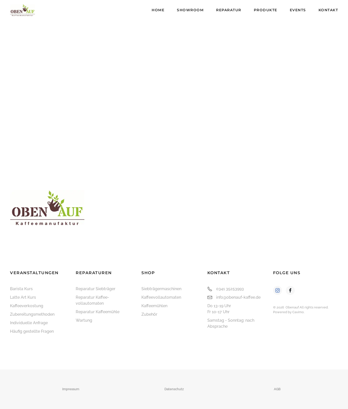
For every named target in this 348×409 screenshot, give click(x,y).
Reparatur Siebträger (95, 288)
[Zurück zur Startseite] (22, 10)
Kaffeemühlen (154, 305)
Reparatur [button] (228, 10)
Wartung (84, 320)
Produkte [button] (265, 10)
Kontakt (328, 10)
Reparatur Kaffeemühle (97, 311)
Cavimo (298, 312)
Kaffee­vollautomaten (161, 297)
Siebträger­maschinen (161, 288)
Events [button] (298, 10)
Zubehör (149, 314)
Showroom (190, 10)
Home (158, 10)
